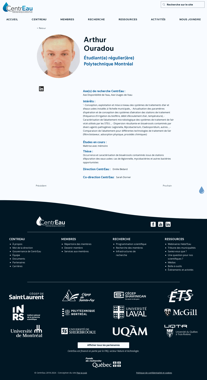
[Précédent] (45, 186)
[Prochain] (164, 186)
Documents (18, 258)
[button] (39, 19)
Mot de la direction (22, 247)
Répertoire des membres (77, 244)
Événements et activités (180, 269)
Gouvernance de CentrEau (26, 251)
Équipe (16, 255)
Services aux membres (76, 251)
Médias (172, 262)
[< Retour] (46, 28)
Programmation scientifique (131, 244)
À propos (17, 244)
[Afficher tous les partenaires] (103, 345)
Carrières (17, 266)
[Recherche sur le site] (182, 4)
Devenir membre (73, 247)
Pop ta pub (82, 372)
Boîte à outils (175, 266)
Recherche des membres (129, 247)
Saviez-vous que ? (177, 251)
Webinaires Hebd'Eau (179, 244)
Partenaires (18, 262)
